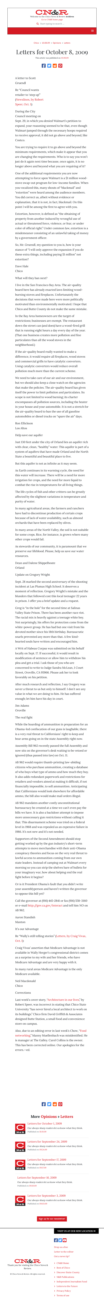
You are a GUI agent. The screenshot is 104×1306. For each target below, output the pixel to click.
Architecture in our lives (63, 1000)
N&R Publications (65, 1277)
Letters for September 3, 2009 (46, 1195)
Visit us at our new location (76, 1231)
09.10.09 (33, 1185)
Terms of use (63, 1295)
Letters (67, 42)
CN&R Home (63, 1263)
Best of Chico (63, 1267)
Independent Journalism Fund (72, 1281)
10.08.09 (46, 42)
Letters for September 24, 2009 (47, 1141)
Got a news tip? (62, 1256)
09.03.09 (43, 1203)
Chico (36, 42)
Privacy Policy (64, 1290)
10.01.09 (42, 1131)
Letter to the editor (64, 1251)
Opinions (57, 42)
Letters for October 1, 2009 (44, 1123)
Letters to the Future (67, 1286)
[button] (92, 31)
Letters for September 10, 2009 (37, 1177)
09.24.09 (43, 1149)
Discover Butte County (68, 1272)
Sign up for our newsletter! (52, 1219)
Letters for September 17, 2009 (46, 1159)
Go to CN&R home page (52, 19)
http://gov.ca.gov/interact (45, 905)
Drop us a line (61, 1247)
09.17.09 (42, 1167)
